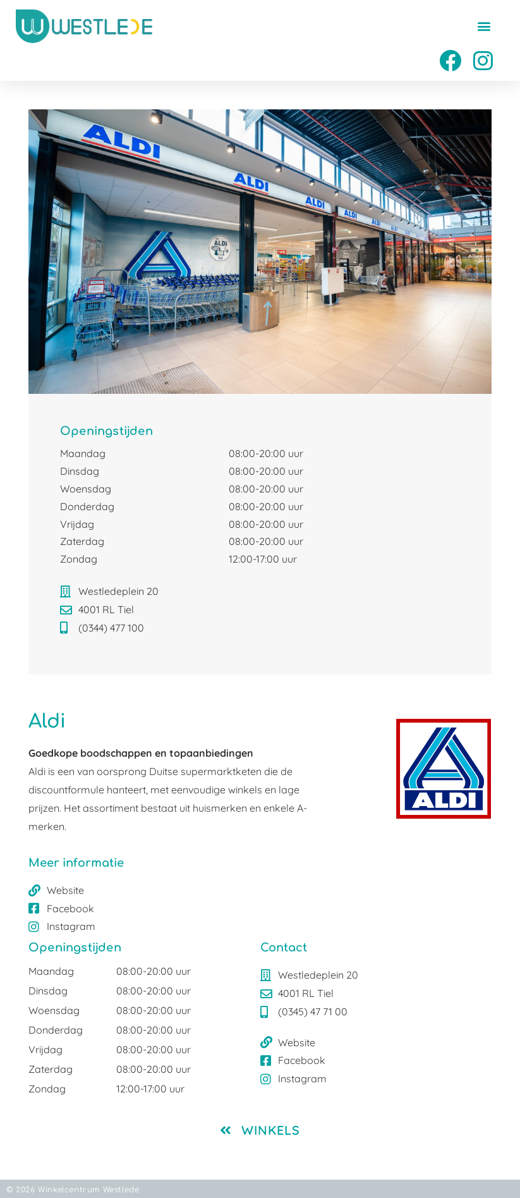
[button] (484, 25)
